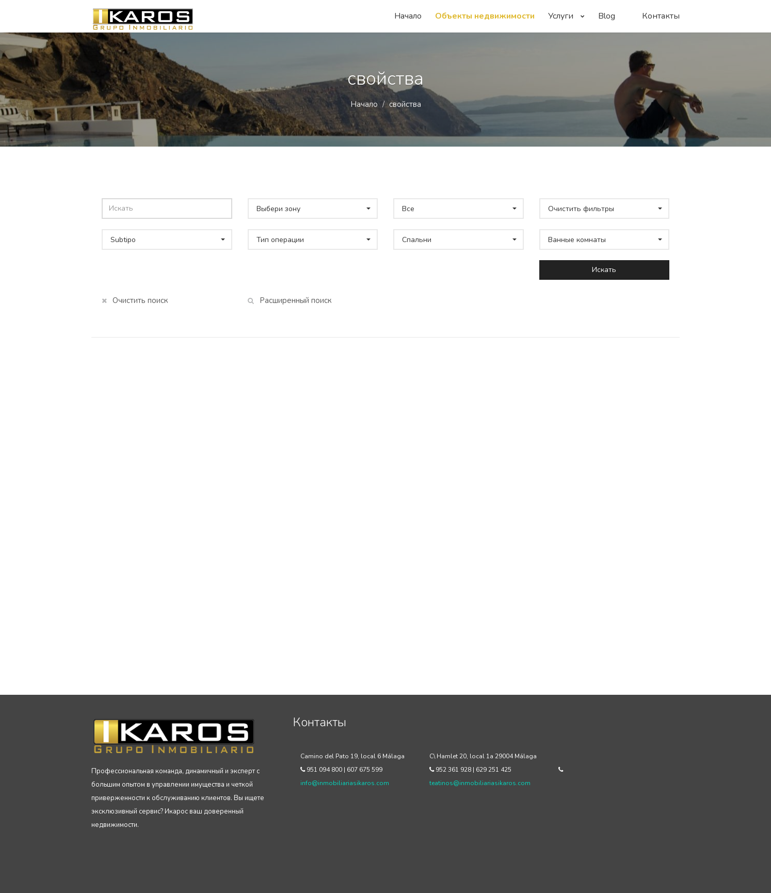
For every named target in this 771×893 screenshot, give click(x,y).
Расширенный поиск (290, 300)
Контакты (661, 16)
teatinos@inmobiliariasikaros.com (480, 783)
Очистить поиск (135, 300)
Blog (606, 16)
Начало (408, 16)
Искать (604, 270)
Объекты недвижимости (485, 16)
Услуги (566, 16)
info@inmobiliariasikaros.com (344, 783)
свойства (405, 104)
